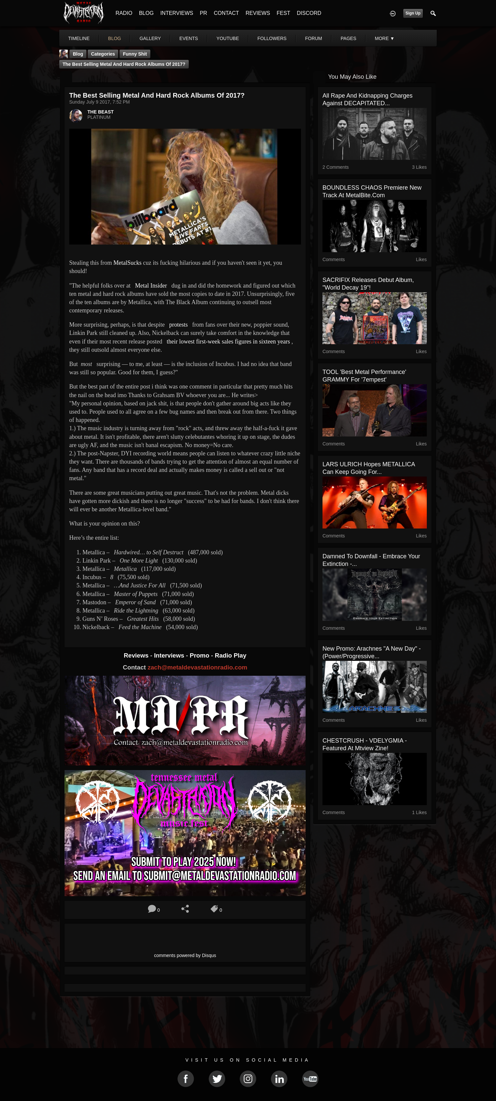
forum (313, 38)
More (385, 38)
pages (348, 38)
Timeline (79, 38)
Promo (200, 655)
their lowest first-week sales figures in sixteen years (228, 341)
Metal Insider (153, 285)
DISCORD (309, 13)
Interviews (170, 655)
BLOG (146, 13)
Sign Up (413, 13)
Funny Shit (135, 54)
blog (114, 38)
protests (178, 324)
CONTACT (226, 13)
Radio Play (230, 655)
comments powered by (185, 955)
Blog (78, 54)
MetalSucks (128, 262)
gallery (150, 38)
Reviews (137, 655)
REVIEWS (258, 13)
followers (272, 38)
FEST (283, 13)
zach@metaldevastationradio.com (197, 667)
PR (203, 13)
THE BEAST (100, 112)
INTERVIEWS (176, 13)
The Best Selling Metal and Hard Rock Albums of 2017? (124, 64)
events (188, 38)
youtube (228, 38)
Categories (103, 54)
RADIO (124, 13)
